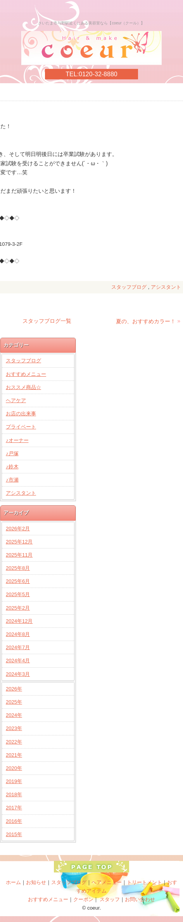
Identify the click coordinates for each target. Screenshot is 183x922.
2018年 (14, 794)
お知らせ (36, 882)
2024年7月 (18, 647)
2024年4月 (18, 660)
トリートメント (144, 882)
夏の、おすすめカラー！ (146, 321)
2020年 (14, 768)
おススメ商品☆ (23, 387)
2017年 (14, 808)
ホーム (13, 882)
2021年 (14, 755)
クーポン (83, 899)
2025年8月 (18, 568)
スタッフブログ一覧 (46, 321)
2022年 (14, 742)
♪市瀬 (12, 480)
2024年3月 (18, 674)
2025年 (14, 702)
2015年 (14, 834)
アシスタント (166, 287)
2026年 (14, 689)
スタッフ (110, 899)
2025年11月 (19, 555)
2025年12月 (19, 542)
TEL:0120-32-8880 (91, 74)
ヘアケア (16, 400)
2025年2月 (18, 608)
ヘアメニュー (107, 882)
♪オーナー (17, 440)
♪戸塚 (12, 453)
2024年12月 (19, 621)
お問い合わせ (140, 899)
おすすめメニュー (26, 374)
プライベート (21, 427)
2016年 (14, 821)
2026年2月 (18, 528)
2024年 (14, 715)
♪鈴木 (12, 467)
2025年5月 (18, 594)
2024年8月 (18, 634)
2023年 (14, 728)
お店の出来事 (21, 413)
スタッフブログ (129, 287)
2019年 (14, 781)
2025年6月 (18, 581)
